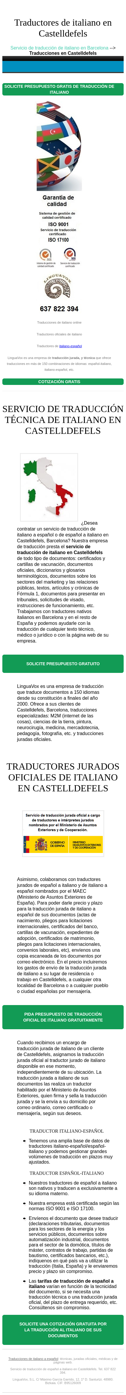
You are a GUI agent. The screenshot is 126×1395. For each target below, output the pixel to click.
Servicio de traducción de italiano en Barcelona (60, 47)
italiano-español (70, 346)
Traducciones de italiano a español (33, 1359)
